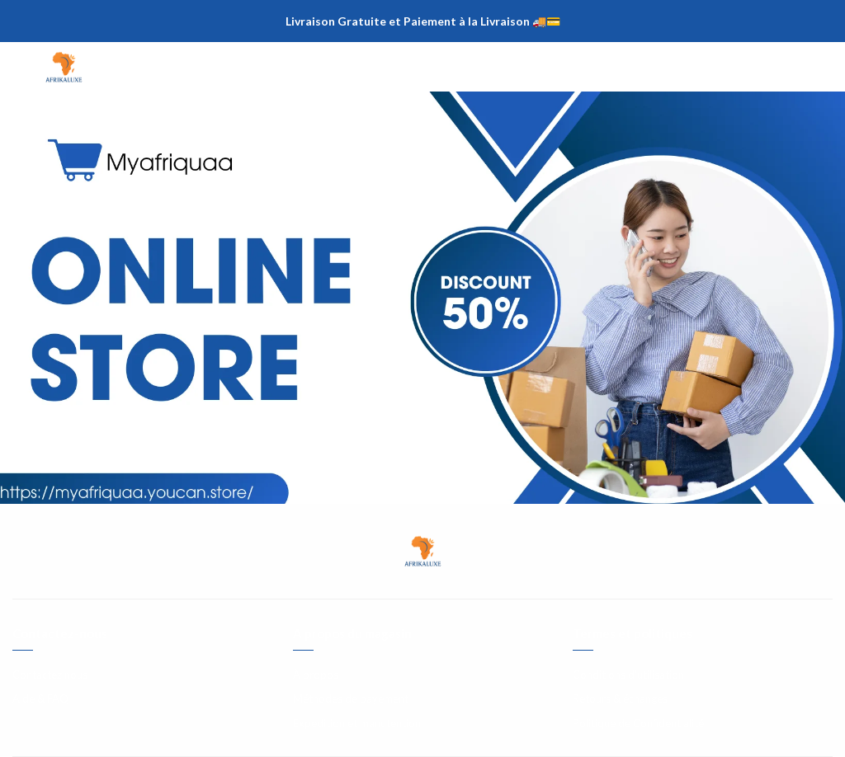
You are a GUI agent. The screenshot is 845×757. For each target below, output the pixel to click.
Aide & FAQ (40, 698)
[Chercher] (787, 66)
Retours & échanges (620, 698)
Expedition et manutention (357, 723)
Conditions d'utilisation (628, 674)
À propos (315, 674)
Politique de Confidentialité (638, 723)
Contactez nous (49, 674)
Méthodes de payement (350, 698)
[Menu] (24, 66)
